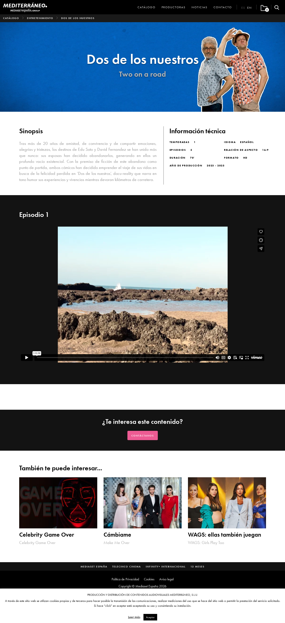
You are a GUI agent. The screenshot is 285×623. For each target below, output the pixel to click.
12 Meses (197, 566)
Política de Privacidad (125, 579)
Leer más (134, 617)
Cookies (149, 579)
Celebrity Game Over (46, 534)
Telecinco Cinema (126, 566)
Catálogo (146, 7)
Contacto (222, 7)
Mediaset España (94, 566)
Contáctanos (142, 435)
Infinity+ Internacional (166, 566)
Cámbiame (117, 534)
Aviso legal (166, 579)
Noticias (199, 7)
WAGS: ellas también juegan (224, 534)
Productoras (173, 7)
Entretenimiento (40, 18)
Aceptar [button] (150, 617)
